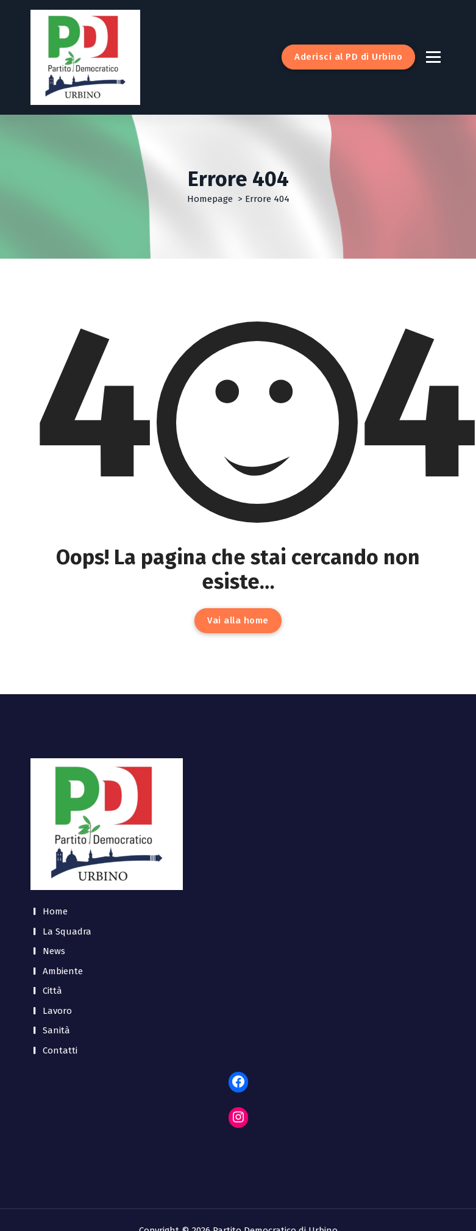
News (54, 951)
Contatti (60, 1050)
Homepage (210, 198)
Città (52, 990)
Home (55, 911)
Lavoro (57, 1010)
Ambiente (63, 971)
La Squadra (67, 931)
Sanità (56, 1030)
